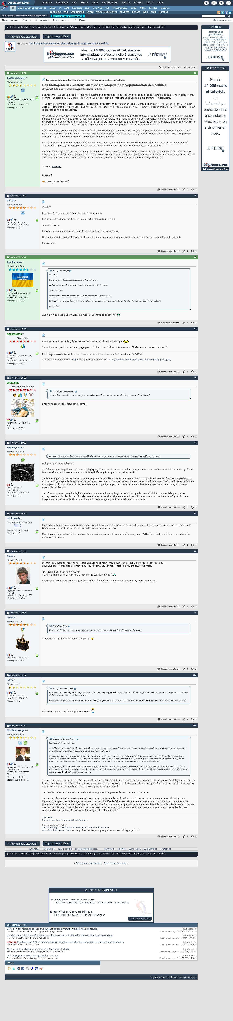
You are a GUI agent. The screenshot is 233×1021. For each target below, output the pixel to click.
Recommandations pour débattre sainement (65, 820)
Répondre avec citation (168, 189)
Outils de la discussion (169, 67)
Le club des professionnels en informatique (43, 27)
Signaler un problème (57, 36)
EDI (107, 8)
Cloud (52, 8)
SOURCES (124, 12)
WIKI (145, 12)
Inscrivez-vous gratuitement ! (67, 16)
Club (160, 2)
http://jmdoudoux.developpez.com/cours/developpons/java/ (139, 359)
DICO (153, 12)
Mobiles (153, 8)
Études (138, 2)
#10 (194, 675)
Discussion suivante (115, 863)
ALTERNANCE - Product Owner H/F (72, 899)
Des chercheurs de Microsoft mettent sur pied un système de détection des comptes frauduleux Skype (60, 935)
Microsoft (77, 8)
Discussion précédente (89, 863)
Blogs (84, 2)
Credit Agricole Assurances (75, 902)
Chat (94, 2)
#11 (194, 725)
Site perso (47, 817)
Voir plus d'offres (140, 918)
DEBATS (122, 849)
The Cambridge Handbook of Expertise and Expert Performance (75, 828)
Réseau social (41, 20)
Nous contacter (158, 977)
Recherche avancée (222, 20)
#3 (195, 257)
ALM (66, 8)
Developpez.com (174, 977)
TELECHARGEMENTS (86, 849)
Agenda (64, 20)
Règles (82, 20)
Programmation (119, 8)
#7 (195, 513)
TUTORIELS (55, 12)
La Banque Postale (68, 915)
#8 (195, 551)
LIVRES (90, 12)
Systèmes (165, 8)
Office (143, 8)
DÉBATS (136, 12)
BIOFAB (56, 166)
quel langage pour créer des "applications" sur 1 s (32, 955)
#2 (195, 195)
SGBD (134, 8)
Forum (13, 27)
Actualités (75, 27)
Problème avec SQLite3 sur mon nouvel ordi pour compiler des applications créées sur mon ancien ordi (70, 942)
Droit (150, 2)
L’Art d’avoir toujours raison (56, 830)
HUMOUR (163, 12)
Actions (26, 20)
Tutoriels (61, 2)
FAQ (74, 2)
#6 (195, 442)
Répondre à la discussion (22, 36)
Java (87, 8)
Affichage (188, 67)
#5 (195, 377)
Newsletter (109, 2)
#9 (195, 612)
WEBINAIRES (77, 12)
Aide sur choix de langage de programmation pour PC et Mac (38, 949)
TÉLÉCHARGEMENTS (106, 12)
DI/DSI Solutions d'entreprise (32, 8)
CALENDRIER (150, 849)
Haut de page (189, 977)
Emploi (125, 2)
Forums (47, 2)
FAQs (61, 849)
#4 (195, 329)
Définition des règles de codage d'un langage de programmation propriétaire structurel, (52, 929)
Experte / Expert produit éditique (71, 911)
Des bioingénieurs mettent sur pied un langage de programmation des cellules (69, 43)
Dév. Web (97, 8)
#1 (195, 73)
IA (60, 8)
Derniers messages (10, 20)
